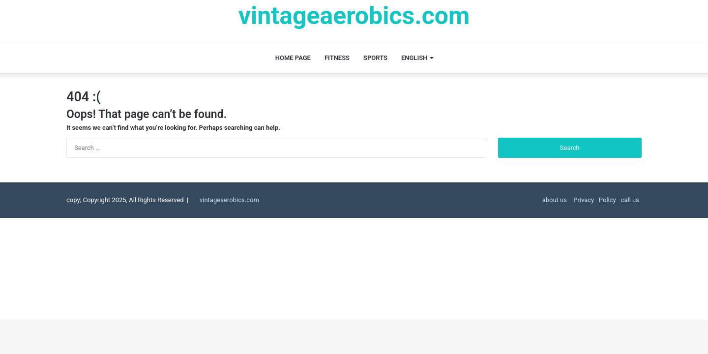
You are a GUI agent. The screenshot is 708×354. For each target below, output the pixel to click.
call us (630, 200)
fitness (337, 57)
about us (554, 200)
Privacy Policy (594, 200)
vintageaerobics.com (229, 200)
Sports (375, 57)
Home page (293, 57)
